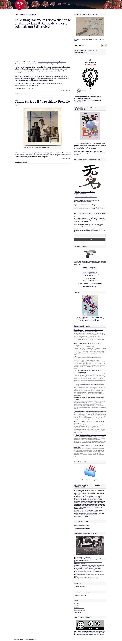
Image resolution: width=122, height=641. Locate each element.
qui (93, 275)
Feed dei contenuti (79, 608)
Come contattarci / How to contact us (86, 197)
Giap (18, 639)
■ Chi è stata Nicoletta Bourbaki (82, 557)
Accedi (76, 606)
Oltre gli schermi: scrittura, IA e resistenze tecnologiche (91, 411)
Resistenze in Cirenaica (23, 78)
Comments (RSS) (33, 639)
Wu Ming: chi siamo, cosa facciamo (85, 192)
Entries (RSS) (23, 639)
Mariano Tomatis (78, 330)
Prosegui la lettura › (66, 90)
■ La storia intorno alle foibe (81, 568)
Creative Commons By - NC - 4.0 (95, 633)
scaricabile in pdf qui (45, 80)
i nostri (90, 205)
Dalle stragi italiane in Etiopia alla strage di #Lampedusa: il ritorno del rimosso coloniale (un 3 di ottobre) (43, 23)
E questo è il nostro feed (90, 278)
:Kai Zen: (49, 76)
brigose (103, 145)
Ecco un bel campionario (82, 528)
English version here (80, 193)
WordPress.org (78, 612)
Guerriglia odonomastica (86, 320)
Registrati (77, 603)
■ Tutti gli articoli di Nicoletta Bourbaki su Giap (86, 578)
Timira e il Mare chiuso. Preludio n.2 (42, 103)
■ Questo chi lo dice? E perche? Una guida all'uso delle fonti (89, 574)
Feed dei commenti (79, 610)
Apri (75, 96)
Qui (56, 155)
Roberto (76, 343)
